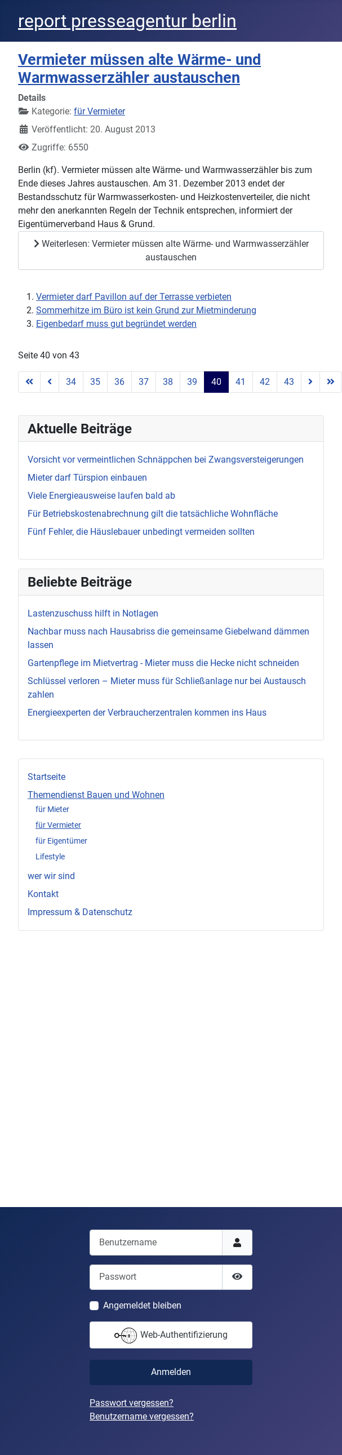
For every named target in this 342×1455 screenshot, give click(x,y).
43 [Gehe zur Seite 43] (289, 381)
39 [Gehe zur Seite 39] (192, 381)
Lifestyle (50, 856)
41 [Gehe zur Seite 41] (241, 381)
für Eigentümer (61, 840)
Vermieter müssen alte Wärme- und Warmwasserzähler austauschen (139, 69)
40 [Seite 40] (216, 381)
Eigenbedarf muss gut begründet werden (116, 323)
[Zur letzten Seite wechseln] (330, 382)
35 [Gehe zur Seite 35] (95, 381)
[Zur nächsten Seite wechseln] (310, 382)
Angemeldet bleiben (142, 1305)
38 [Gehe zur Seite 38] (168, 381)
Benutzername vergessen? (142, 1416)
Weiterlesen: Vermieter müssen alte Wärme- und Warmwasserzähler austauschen (171, 250)
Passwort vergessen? (132, 1403)
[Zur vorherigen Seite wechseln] (49, 382)
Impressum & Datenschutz (80, 912)
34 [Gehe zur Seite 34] (71, 381)
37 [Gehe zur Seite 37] (144, 381)
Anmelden (171, 1372)
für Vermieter (58, 824)
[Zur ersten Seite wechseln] (29, 382)
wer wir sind (51, 876)
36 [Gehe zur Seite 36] (119, 381)
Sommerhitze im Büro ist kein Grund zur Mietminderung (146, 310)
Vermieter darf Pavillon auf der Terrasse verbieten (134, 296)
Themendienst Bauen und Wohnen (96, 794)
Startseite (46, 776)
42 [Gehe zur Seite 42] (265, 381)
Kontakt (43, 894)
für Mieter (52, 809)
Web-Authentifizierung (171, 1335)
